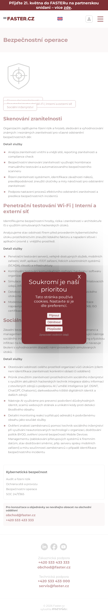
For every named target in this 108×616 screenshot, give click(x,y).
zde (67, 7)
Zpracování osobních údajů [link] (54, 334)
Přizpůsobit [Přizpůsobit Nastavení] (54, 328)
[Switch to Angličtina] (60, 19)
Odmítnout (54, 322)
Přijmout (54, 315)
